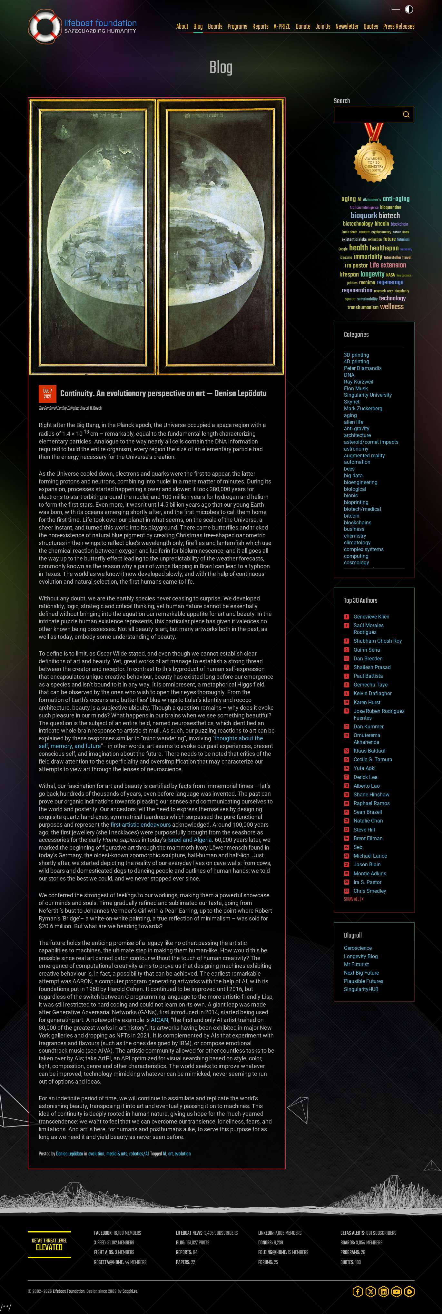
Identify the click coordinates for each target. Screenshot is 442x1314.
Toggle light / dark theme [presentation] (409, 9)
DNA (349, 375)
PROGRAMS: (350, 1253)
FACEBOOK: (105, 1233)
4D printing (356, 361)
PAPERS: (185, 1263)
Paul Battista (368, 676)
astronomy (356, 449)
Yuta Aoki (365, 768)
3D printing (356, 355)
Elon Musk (356, 388)
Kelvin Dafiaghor (373, 693)
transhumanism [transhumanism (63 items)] (363, 308)
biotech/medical (362, 509)
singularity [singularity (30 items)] (402, 291)
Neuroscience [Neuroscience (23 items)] (404, 276)
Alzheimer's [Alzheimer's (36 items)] (372, 200)
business (354, 529)
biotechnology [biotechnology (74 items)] (358, 224)
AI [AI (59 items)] (359, 200)
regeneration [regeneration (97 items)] (357, 290)
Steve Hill (364, 830)
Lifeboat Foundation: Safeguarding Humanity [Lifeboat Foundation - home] (82, 26)
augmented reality (364, 456)
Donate (303, 27)
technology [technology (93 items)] (392, 299)
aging (350, 415)
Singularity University (368, 395)
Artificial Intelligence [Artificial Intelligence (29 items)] (364, 208)
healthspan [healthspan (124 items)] (384, 249)
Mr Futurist (356, 964)
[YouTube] (396, 1291)
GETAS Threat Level (50, 1246)
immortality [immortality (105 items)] (368, 257)
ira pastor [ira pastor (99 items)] (356, 265)
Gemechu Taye (371, 685)
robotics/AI (139, 1154)
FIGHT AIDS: (106, 1253)
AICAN (159, 1020)
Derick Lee (365, 777)
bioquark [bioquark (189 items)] (364, 216)
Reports (260, 27)
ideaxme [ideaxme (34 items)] (346, 258)
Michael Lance (370, 856)
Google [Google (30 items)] (343, 250)
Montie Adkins (370, 874)
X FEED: (102, 1243)
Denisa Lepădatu (69, 1154)
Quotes (371, 27)
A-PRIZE (282, 27)
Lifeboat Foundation (68, 1291)
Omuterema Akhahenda (367, 738)
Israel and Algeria (189, 839)
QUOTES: (348, 1263)
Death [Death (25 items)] (405, 232)
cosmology (356, 563)
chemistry (355, 536)
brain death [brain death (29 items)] (349, 232)
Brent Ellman (368, 838)
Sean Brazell (368, 812)
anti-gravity (356, 428)
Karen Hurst (367, 702)
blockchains (357, 523)
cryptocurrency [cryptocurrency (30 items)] (381, 232)
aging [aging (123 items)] (348, 199)
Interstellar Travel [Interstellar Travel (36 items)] (397, 258)
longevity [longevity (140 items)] (372, 274)
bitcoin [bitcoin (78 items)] (382, 224)
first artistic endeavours (141, 824)
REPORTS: (186, 1253)
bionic (351, 495)
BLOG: (182, 1243)
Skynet (351, 402)
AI (164, 1154)
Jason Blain (367, 864)
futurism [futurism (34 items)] (403, 240)
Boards (215, 27)
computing (356, 556)
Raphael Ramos (372, 803)
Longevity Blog (361, 956)
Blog (198, 27)
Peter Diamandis (363, 368)
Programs (237, 27)
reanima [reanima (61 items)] (367, 283)
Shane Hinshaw (371, 795)
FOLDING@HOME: (273, 1253)
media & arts (116, 1154)
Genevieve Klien (371, 617)
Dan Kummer (369, 727)
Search (406, 114)
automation (357, 462)
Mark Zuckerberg (363, 408)
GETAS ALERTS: (353, 1233)
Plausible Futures (363, 981)
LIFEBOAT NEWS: (191, 1233)
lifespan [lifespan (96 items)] (349, 274)
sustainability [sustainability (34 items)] (367, 299)
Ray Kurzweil (358, 382)
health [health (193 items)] (358, 248)
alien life (353, 422)
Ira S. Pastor (367, 882)
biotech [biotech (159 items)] (389, 216)
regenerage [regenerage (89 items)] (390, 282)
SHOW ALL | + (354, 899)
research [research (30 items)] (380, 291)
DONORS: (266, 1243)
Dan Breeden (368, 659)
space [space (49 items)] (350, 299)
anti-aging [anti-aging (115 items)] (396, 199)
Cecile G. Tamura (373, 759)
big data (353, 475)
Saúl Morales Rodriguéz (369, 628)
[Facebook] (358, 1291)
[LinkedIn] (383, 1291)
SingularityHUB (361, 989)
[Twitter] (371, 1291)
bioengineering (361, 482)
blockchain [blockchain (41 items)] (399, 224)
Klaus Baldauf (370, 751)
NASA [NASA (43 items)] (390, 275)
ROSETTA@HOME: (111, 1263)
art (170, 1154)
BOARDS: (348, 1243)
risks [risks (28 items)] (390, 291)
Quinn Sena (367, 650)
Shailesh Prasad (372, 667)
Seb (358, 847)
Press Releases (399, 27)
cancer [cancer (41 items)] (364, 232)
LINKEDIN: (267, 1233)
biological (355, 489)
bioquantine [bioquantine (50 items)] (390, 207)
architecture (357, 435)
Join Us (323, 27)
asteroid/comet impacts (371, 442)
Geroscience (358, 948)
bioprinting (356, 502)
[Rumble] (409, 1291)
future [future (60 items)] (389, 239)
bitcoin (351, 516)
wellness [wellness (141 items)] (392, 307)
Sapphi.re (130, 1291)
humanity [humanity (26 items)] (406, 250)
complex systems (364, 549)
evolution (96, 1154)
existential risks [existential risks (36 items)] (354, 240)
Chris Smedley (370, 891)
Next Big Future (361, 973)
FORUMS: (266, 1263)
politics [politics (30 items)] (352, 283)
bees (349, 469)
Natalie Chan (368, 821)
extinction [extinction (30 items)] (375, 240)
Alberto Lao (367, 786)
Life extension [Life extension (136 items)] (387, 265)
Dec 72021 (47, 394)
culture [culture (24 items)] (397, 232)
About (182, 27)
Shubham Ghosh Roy (378, 641)
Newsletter (347, 27)
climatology (357, 543)
